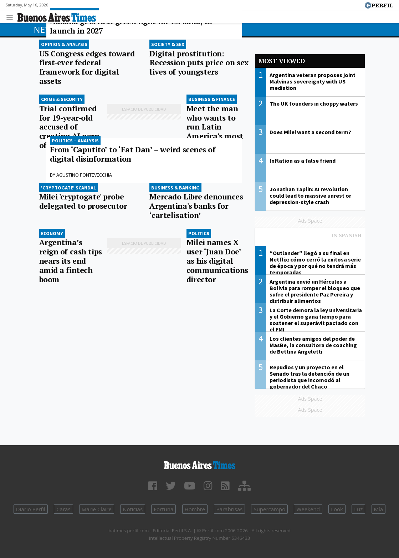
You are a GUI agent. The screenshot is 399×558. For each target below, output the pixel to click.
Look (337, 509)
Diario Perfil (30, 509)
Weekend (307, 509)
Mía (378, 509)
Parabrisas (229, 509)
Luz (358, 509)
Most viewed (282, 61)
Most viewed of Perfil (310, 239)
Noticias (133, 509)
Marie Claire (97, 509)
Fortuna (163, 509)
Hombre (195, 509)
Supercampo (269, 509)
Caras (63, 509)
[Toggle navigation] (11, 16)
